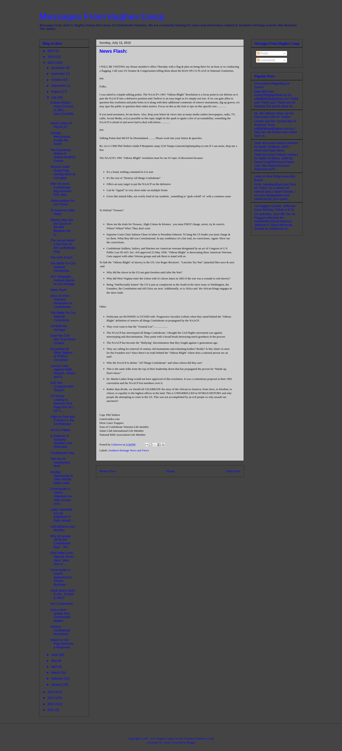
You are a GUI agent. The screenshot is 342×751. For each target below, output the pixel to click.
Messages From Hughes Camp (101, 16)
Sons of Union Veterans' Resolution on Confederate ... (62, 301)
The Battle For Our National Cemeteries (63, 267)
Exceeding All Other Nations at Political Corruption (61, 354)
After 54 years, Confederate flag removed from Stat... (60, 189)
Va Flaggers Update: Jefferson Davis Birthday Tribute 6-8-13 (275, 207)
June (54, 654)
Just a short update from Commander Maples (60, 615)
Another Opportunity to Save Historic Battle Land (61, 477)
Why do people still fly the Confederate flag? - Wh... (60, 541)
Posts (262, 53)
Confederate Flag (62, 453)
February (57, 678)
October (57, 80)
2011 (51, 710)
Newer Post (107, 471)
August (56, 91)
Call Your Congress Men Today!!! (62, 386)
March (55, 672)
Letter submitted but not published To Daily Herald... (61, 515)
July (54, 97)
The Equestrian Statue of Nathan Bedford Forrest (62, 155)
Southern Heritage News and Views (129, 450)
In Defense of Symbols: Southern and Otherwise (61, 441)
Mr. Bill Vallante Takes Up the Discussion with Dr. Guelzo (274, 115)
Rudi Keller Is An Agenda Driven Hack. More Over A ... (62, 558)
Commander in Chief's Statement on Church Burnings (61, 577)
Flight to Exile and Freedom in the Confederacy (62, 420)
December (58, 68)
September (59, 85)
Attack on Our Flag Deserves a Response (61, 643)
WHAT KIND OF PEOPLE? (61, 125)
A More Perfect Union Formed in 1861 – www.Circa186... (62, 110)
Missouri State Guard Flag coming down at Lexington (62, 172)
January (57, 684)
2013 (51, 698)
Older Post (233, 471)
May (54, 660)
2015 (51, 62)
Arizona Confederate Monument (60, 630)
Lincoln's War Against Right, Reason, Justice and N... (62, 371)
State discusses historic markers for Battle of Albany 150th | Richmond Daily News (276, 146)
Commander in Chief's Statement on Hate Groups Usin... (61, 496)
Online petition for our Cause (62, 202)
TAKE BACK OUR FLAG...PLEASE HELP (62, 594)
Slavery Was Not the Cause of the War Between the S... (61, 227)
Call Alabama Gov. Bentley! (62, 528)
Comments (266, 60)
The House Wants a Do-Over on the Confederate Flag (62, 246)
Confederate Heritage (58, 327)
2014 (51, 692)
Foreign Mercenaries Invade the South (60, 138)
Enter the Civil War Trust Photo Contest (63, 339)
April (54, 666)
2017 (51, 51)
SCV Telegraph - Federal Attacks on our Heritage (62, 280)
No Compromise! (61, 603)
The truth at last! (61, 257)
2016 (51, 56)
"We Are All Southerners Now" (60, 462)
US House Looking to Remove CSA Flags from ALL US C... (62, 403)
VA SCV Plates (60, 430)
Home (170, 471)
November (58, 73)
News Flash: (58, 290)
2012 (51, 704)
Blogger (190, 742)
